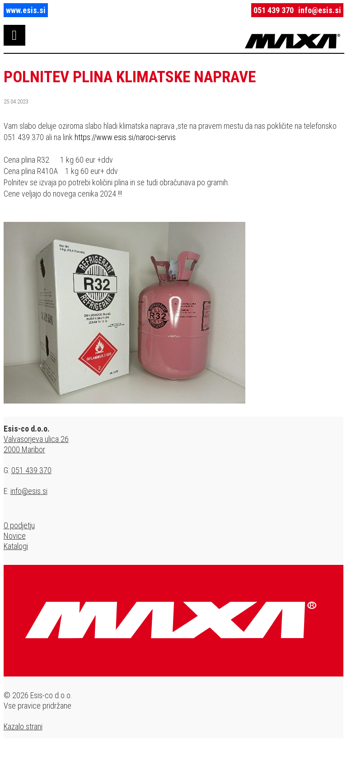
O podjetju (19, 525)
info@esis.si (319, 10)
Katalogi (16, 546)
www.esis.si (26, 10)
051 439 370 (273, 10)
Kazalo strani (23, 726)
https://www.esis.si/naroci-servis (125, 137)
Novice (15, 535)
